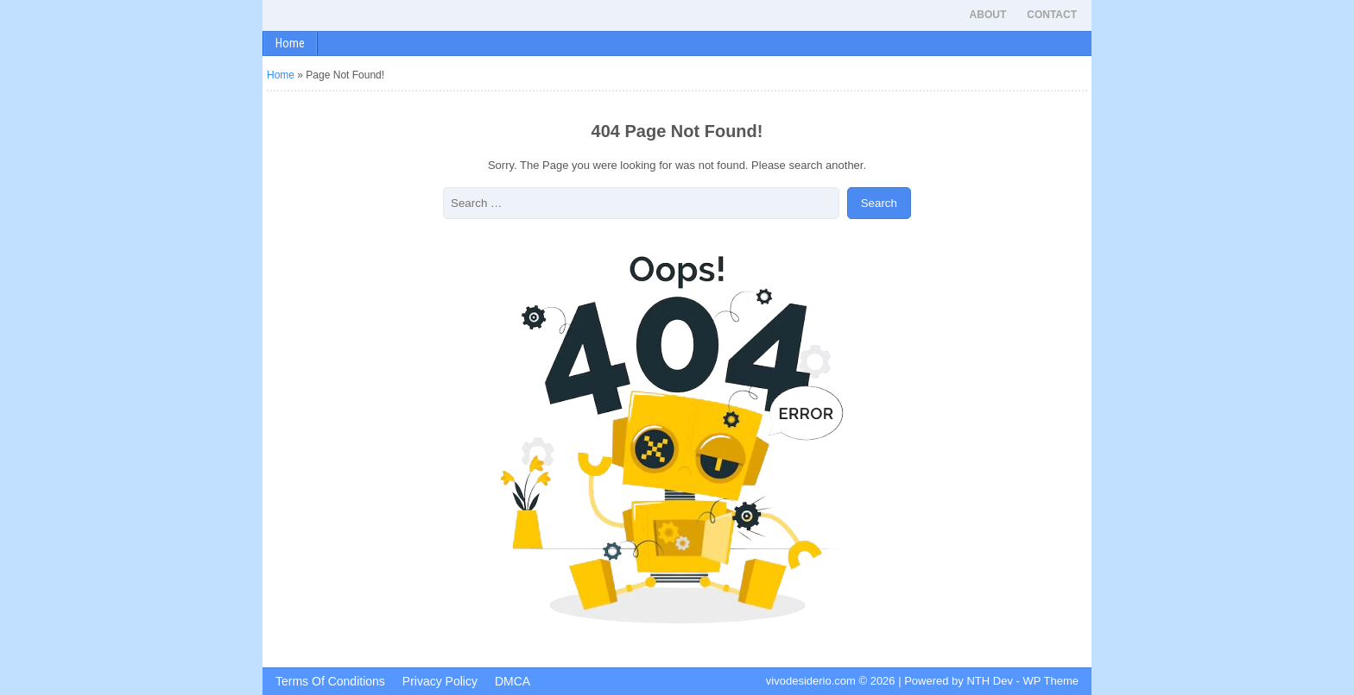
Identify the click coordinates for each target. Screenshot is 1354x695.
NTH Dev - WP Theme (1022, 680)
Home (290, 43)
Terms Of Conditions (330, 681)
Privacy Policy (440, 681)
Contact (1052, 15)
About (988, 15)
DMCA (512, 681)
